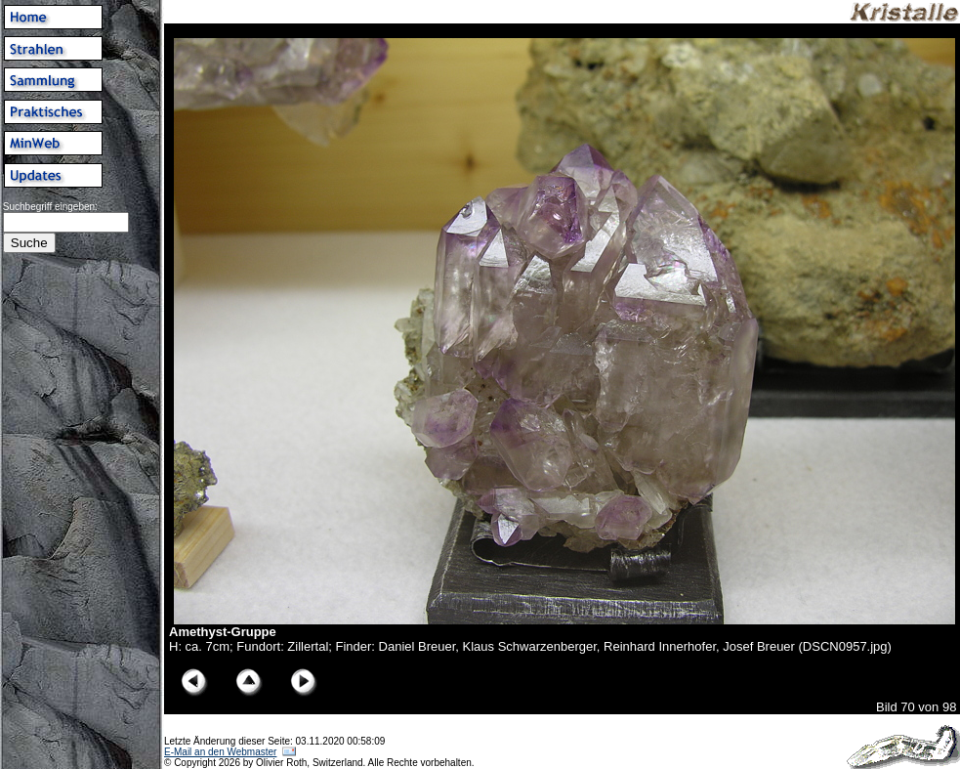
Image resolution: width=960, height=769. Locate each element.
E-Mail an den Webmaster (220, 752)
